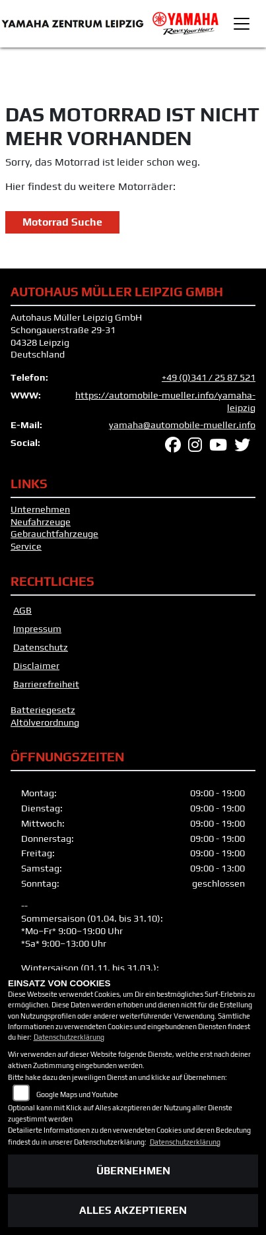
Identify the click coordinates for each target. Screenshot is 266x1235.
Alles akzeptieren (133, 1210)
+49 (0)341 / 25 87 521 (208, 377)
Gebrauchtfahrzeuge (54, 533)
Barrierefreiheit (46, 684)
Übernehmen (133, 1170)
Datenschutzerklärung (69, 1037)
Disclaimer (36, 665)
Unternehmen (40, 509)
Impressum (37, 628)
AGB (22, 610)
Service (26, 546)
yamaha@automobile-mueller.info (182, 425)
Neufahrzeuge (41, 522)
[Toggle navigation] (241, 23)
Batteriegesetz (43, 710)
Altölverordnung (45, 722)
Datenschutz (40, 647)
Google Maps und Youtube (77, 1094)
